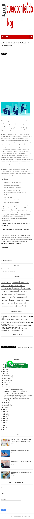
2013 (4, 420)
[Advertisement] (14, 68)
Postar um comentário (9, 272)
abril (5, 402)
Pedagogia (5, 300)
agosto (6, 382)
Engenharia (14, 255)
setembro (7, 380)
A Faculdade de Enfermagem (20, 450)
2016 (4, 415)
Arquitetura (24, 282)
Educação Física (6, 288)
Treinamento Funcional (9, 306)
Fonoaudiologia (7, 294)
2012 (4, 422)
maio (6, 388)
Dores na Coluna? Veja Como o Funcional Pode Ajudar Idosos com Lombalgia (17, 323)
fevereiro (7, 406)
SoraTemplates (14, 516)
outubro (6, 379)
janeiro (6, 407)
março (6, 404)
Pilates (12, 300)
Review (27, 300)
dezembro (7, 375)
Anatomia (16, 282)
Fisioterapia (23, 291)
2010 (4, 426)
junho (6, 386)
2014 (4, 418)
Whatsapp (23, 239)
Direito (22, 285)
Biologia (4, 285)
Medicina (4, 297)
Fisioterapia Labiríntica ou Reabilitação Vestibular (18, 395)
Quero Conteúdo (25, 235)
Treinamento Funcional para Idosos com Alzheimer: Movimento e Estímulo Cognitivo (16, 326)
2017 (4, 413)
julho (5, 384)
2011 (4, 424)
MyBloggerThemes (25, 516)
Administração (6, 282)
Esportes (4, 291)
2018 (4, 411)
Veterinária (21, 306)
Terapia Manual (20, 303)
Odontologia (21, 297)
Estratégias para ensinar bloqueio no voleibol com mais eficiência (17, 317)
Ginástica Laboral (19, 294)
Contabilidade (13, 285)
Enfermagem (17, 288)
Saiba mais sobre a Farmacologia (13, 393)
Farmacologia (13, 291)
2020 (4, 373)
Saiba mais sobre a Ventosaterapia (14, 390)
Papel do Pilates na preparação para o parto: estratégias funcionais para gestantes (14, 329)
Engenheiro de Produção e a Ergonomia (15, 391)
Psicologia (20, 300)
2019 (4, 409)
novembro (7, 377)
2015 (4, 417)
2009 (4, 427)
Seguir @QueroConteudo (25, 347)
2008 (4, 429)
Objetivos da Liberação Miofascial (14, 397)
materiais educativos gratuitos (12, 244)
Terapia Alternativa (7, 303)
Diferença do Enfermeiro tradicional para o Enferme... (16, 399)
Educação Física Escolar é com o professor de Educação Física (21, 440)
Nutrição (12, 297)
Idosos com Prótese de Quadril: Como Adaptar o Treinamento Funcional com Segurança (15, 320)
